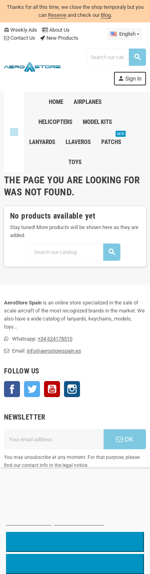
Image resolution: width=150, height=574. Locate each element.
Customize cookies (79, 521)
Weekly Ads (20, 30)
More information (28, 521)
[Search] (116, 57)
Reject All (75, 541)
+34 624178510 (55, 339)
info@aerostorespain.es (54, 351)
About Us (56, 30)
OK (125, 439)
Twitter (32, 389)
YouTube (52, 389)
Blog (106, 15)
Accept (75, 563)
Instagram (72, 389)
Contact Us (19, 38)
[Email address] (54, 439)
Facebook (12, 389)
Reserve (57, 15)
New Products (59, 38)
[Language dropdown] (124, 34)
